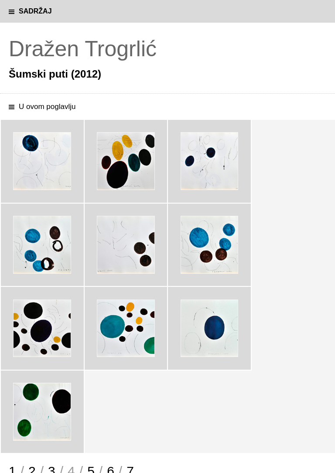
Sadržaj (35, 11)
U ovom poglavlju (47, 106)
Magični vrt (25, 416)
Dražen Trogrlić (83, 49)
